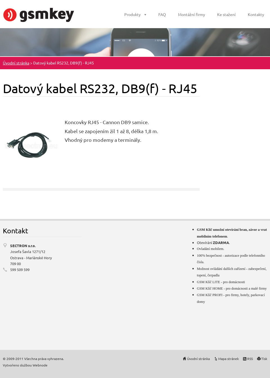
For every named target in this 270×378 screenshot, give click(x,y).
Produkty (132, 14)
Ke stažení (226, 14)
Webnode (40, 365)
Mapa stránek (228, 358)
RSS (250, 358)
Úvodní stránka (16, 62)
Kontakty (256, 14)
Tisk (264, 358)
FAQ (162, 14)
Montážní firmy (191, 14)
